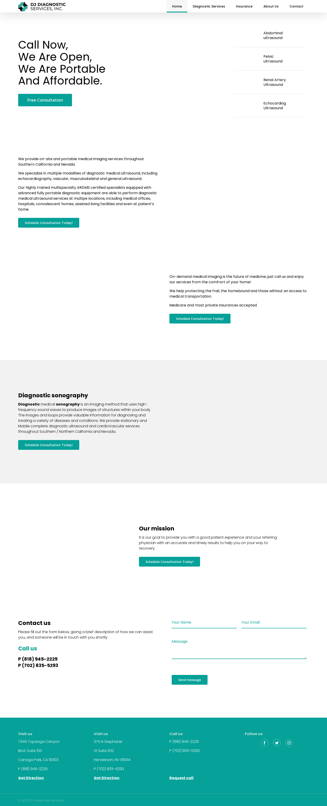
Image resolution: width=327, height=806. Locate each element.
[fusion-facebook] (264, 743)
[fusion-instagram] (289, 743)
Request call (181, 778)
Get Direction (31, 778)
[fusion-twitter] (277, 743)
